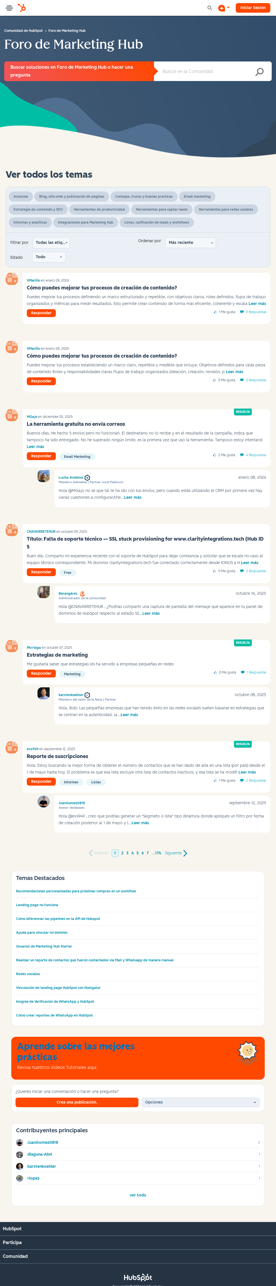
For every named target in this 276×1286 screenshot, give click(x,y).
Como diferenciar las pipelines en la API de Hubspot (58, 919)
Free (67, 573)
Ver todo (138, 1195)
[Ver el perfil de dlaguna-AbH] (39, 1154)
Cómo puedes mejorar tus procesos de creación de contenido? (102, 288)
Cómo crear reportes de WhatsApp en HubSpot (54, 1015)
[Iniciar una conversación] (224, 8)
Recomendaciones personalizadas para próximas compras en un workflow (76, 891)
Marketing (72, 674)
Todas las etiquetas (53, 242)
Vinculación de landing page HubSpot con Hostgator (58, 988)
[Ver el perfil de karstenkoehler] (41, 1166)
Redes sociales (28, 974)
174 (158, 853)
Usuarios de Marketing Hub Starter (44, 946)
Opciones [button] (154, 1102)
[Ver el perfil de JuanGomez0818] (42, 1142)
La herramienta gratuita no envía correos (76, 424)
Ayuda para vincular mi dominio (41, 933)
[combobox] (213, 71)
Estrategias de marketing (57, 655)
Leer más (257, 303)
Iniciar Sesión (253, 7)
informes (71, 782)
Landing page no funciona (37, 905)
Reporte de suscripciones (57, 756)
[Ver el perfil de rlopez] (33, 1178)
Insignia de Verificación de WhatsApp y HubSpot (55, 1002)
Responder (41, 313)
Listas (96, 782)
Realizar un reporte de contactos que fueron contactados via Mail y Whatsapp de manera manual (95, 960)
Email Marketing (77, 457)
